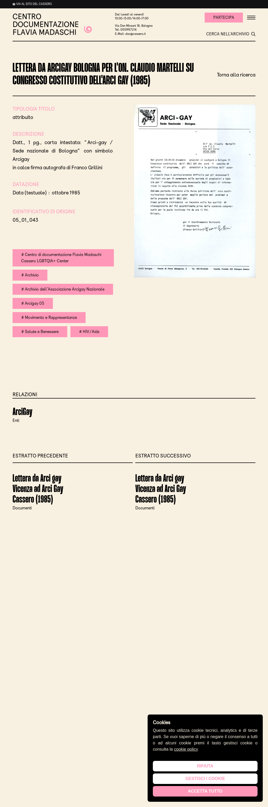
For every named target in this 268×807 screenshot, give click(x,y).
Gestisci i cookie (205, 778)
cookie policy (186, 749)
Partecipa (223, 17)
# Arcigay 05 (32, 303)
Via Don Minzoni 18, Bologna (134, 26)
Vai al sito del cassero (34, 4)
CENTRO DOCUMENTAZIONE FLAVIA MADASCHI (52, 24)
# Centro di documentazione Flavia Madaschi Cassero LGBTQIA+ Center (61, 257)
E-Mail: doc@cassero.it (130, 34)
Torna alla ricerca (236, 74)
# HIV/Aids (89, 331)
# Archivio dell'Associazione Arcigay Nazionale (62, 289)
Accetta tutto (205, 791)
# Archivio (30, 274)
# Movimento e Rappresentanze (49, 317)
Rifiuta (205, 766)
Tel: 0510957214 (126, 29)
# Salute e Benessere (40, 331)
